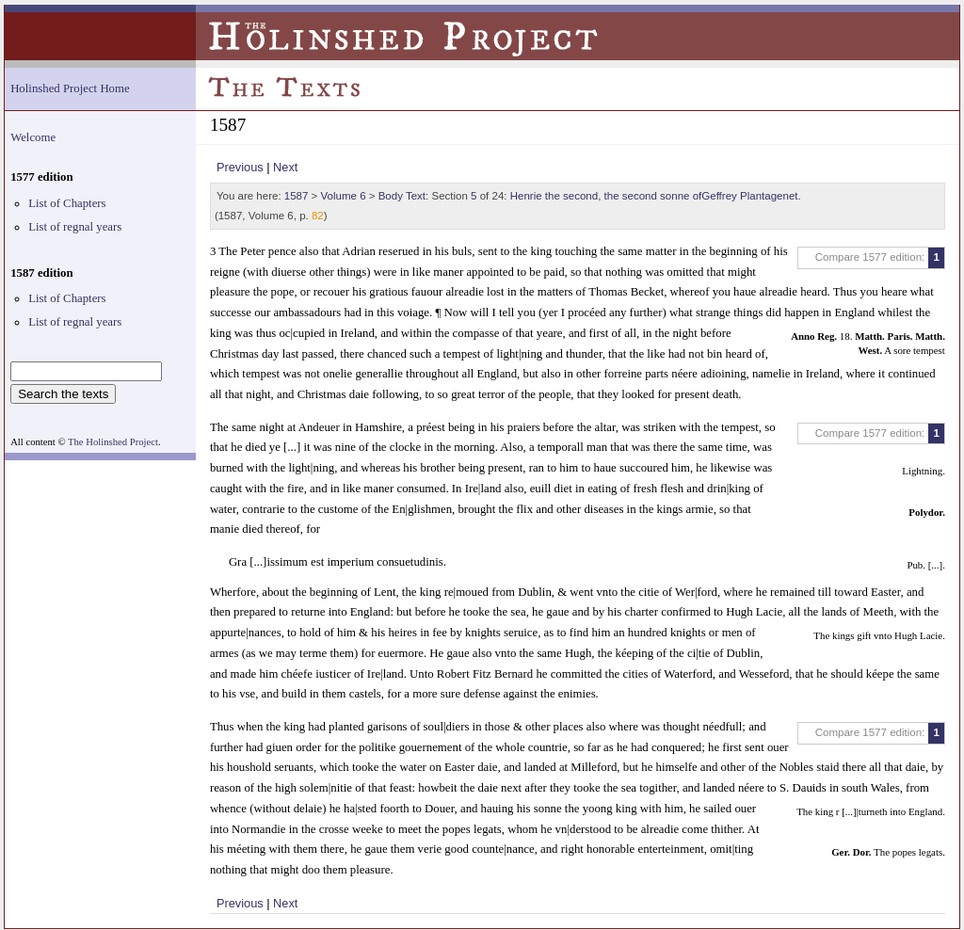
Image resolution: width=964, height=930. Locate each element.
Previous (240, 167)
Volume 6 (343, 195)
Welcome (33, 137)
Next (285, 167)
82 (318, 215)
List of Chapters (66, 203)
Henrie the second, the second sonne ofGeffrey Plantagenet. (655, 195)
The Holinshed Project (113, 442)
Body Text (402, 195)
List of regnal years (74, 226)
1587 (296, 195)
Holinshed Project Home (70, 88)
